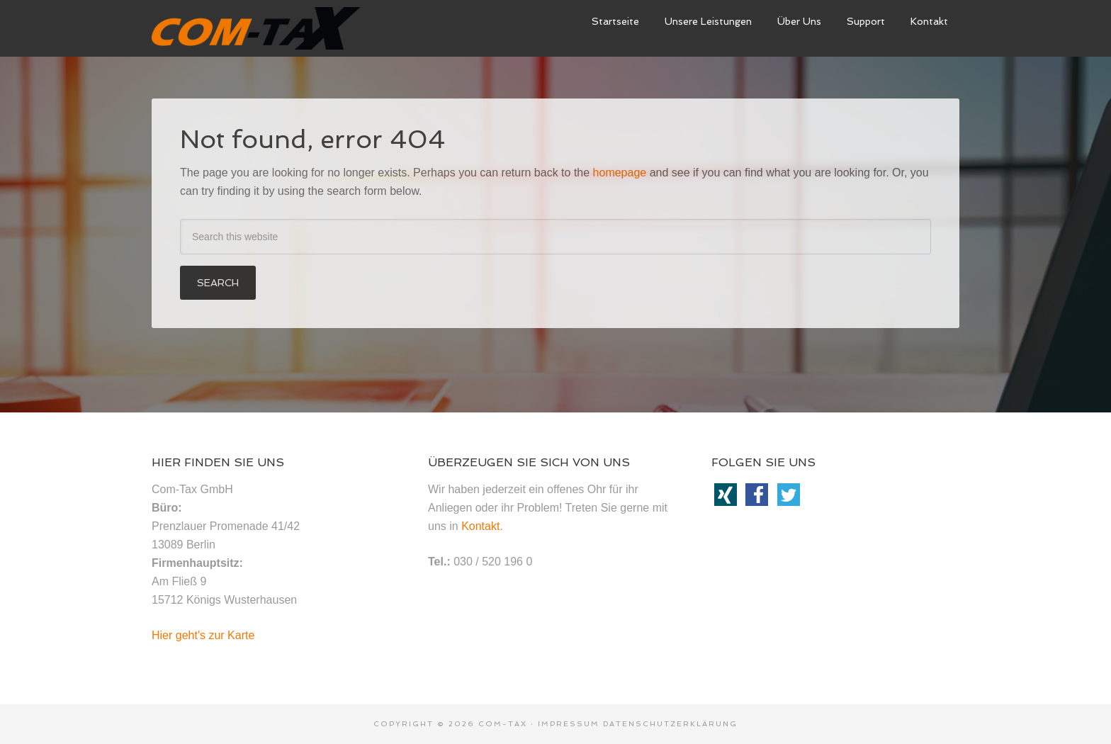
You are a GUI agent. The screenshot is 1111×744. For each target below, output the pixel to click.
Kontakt (480, 526)
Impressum (568, 724)
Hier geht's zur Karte (203, 635)
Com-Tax (502, 724)
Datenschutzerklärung (670, 724)
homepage (620, 173)
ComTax (258, 28)
